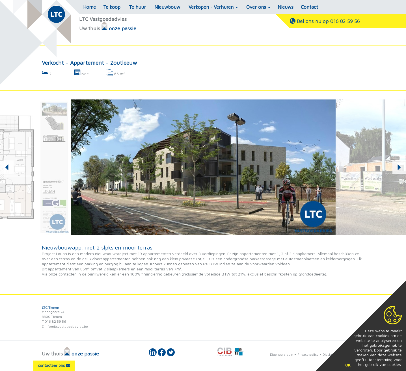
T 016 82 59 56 (54, 321)
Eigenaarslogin (281, 354)
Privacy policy (307, 354)
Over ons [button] (258, 7)
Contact (309, 7)
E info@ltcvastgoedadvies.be (65, 326)
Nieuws (285, 7)
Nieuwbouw (167, 7)
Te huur (137, 7)
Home (89, 7)
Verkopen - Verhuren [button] (213, 7)
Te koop (111, 7)
